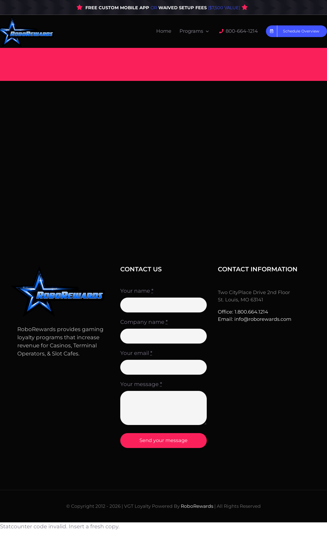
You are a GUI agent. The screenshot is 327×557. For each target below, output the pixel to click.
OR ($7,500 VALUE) (195, 7)
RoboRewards (197, 506)
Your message (141, 384)
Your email (136, 353)
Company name (144, 322)
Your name (137, 291)
